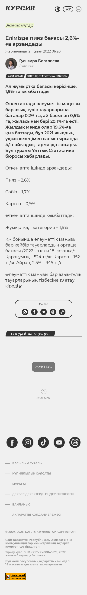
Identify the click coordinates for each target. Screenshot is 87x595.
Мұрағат (19, 484)
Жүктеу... (43, 367)
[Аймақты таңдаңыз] (58, 9)
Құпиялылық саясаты (31, 473)
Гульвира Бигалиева (39, 61)
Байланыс (21, 504)
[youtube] (59, 442)
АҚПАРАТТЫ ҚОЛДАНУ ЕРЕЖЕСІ (36, 514)
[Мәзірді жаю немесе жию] (79, 9)
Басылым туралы (27, 463)
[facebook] (12, 442)
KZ (68, 9)
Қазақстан (15, 76)
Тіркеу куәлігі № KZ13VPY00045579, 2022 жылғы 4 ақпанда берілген (35, 553)
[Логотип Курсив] (20, 8)
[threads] (75, 442)
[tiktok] (43, 442)
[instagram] (27, 442)
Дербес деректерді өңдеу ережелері (43, 494)
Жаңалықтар (19, 25)
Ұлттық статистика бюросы (47, 76)
